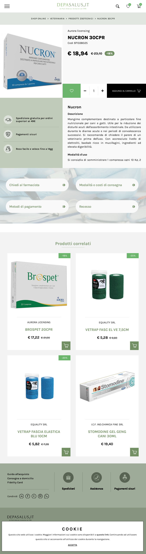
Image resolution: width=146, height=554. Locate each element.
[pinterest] (40, 496)
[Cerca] (117, 6)
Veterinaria (57, 18)
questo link (103, 534)
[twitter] (34, 496)
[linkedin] (21, 496)
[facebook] (27, 496)
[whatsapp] (46, 496)
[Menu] (6, 6)
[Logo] (73, 5)
